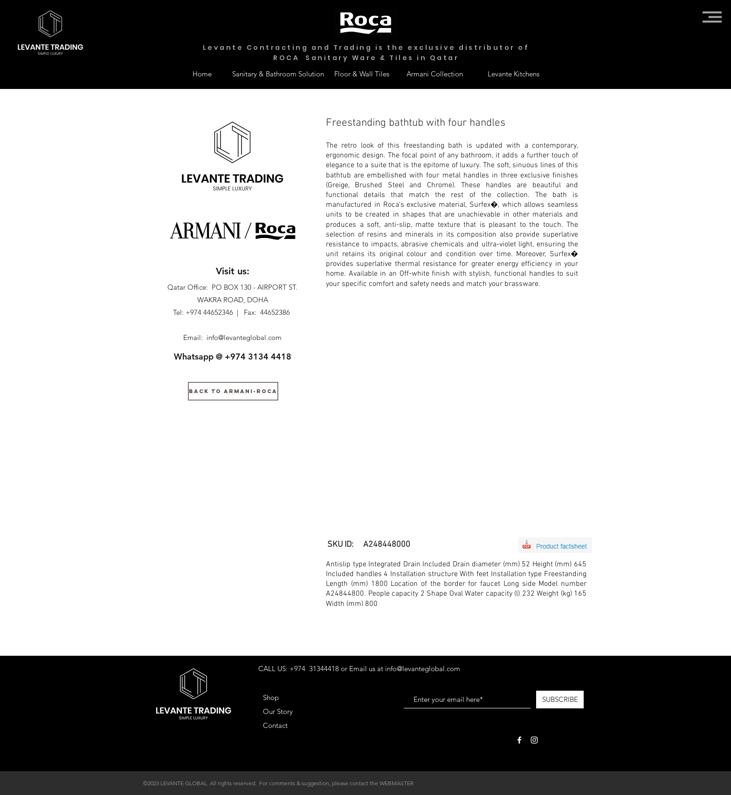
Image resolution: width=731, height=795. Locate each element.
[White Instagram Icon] (534, 740)
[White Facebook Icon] (519, 740)
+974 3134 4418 (258, 356)
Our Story (278, 711)
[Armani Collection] (434, 74)
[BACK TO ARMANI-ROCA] (233, 391)
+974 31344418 (314, 668)
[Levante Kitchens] (513, 74)
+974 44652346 (209, 312)
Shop (271, 697)
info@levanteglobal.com (244, 337)
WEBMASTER (396, 783)
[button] (712, 17)
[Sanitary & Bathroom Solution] (278, 74)
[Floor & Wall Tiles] (362, 74)
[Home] (202, 74)
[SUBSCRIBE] (560, 699)
